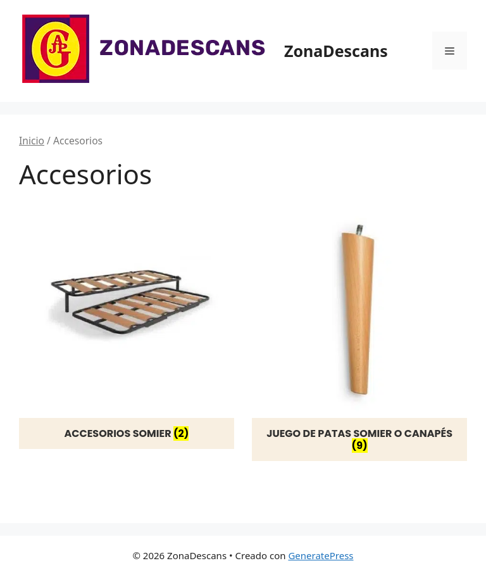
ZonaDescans (336, 50)
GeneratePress (320, 555)
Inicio (31, 141)
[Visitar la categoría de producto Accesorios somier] (126, 326)
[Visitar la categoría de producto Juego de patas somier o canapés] (359, 332)
